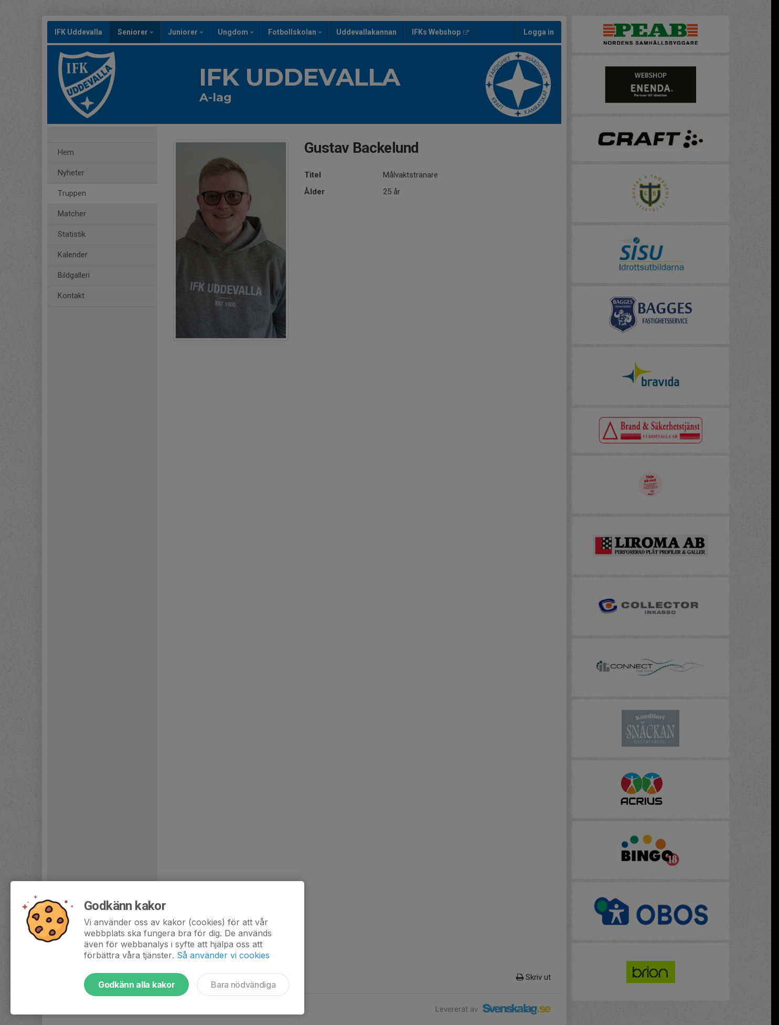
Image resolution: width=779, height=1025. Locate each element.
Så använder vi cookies (223, 955)
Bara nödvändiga (243, 984)
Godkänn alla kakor (136, 984)
